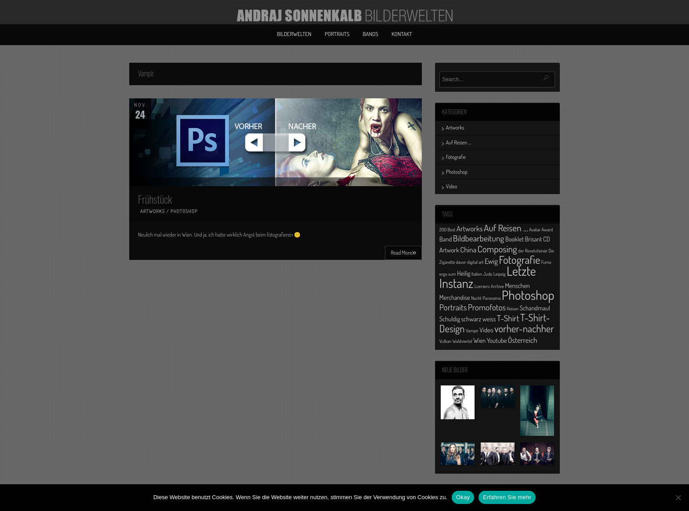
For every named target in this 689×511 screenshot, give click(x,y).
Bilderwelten (294, 33)
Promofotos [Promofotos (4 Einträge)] (487, 307)
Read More (403, 252)
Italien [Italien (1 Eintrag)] (476, 274)
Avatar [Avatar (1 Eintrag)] (534, 230)
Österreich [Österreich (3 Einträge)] (522, 340)
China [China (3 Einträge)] (468, 249)
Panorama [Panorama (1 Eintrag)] (491, 298)
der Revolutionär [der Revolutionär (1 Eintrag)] (533, 251)
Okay (463, 497)
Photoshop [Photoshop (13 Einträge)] (528, 295)
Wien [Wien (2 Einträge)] (479, 340)
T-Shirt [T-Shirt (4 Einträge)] (508, 318)
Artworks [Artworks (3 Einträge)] (470, 228)
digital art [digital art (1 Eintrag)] (475, 262)
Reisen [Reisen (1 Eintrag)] (513, 309)
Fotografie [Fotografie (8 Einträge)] (519, 259)
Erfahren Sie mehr (507, 497)
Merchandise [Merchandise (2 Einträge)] (454, 297)
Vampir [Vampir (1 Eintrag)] (472, 330)
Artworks (152, 211)
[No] (678, 497)
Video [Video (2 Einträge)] (486, 330)
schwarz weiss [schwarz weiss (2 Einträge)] (478, 319)
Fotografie (456, 157)
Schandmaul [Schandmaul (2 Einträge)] (535, 308)
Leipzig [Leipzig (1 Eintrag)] (499, 274)
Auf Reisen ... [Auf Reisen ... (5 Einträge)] (506, 228)
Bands (370, 33)
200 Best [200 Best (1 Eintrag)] (447, 230)
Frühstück (155, 199)
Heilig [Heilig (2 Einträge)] (463, 273)
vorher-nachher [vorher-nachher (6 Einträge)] (524, 328)
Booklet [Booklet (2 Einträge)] (514, 239)
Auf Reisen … (458, 142)
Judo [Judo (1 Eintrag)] (488, 274)
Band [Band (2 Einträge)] (445, 239)
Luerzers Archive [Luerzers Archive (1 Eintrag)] (489, 286)
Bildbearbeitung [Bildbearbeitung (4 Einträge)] (478, 238)
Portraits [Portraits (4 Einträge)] (453, 307)
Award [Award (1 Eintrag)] (547, 230)
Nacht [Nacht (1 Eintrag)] (476, 298)
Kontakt (402, 33)
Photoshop (184, 211)
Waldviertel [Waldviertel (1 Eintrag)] (462, 341)
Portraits (337, 33)
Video (451, 186)
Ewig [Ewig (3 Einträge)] (491, 261)
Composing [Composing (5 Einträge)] (497, 249)
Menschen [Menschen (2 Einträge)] (517, 285)
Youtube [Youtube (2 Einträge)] (497, 340)
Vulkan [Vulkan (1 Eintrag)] (445, 341)
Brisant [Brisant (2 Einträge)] (533, 239)
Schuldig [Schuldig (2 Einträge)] (449, 319)
